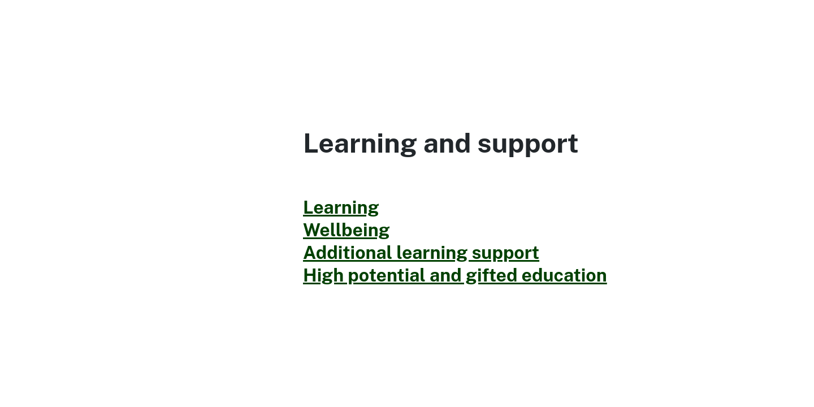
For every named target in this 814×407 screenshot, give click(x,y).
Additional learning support (421, 252)
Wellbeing (346, 229)
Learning (341, 207)
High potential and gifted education (455, 275)
